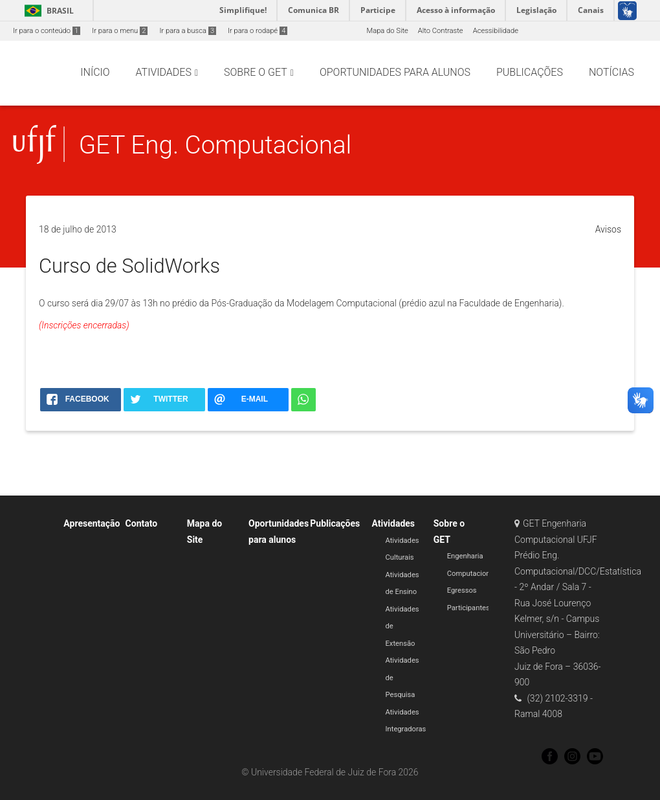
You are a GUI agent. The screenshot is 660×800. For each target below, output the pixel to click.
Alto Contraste (440, 31)
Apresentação (91, 523)
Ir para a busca (187, 31)
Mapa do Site (387, 31)
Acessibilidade (495, 31)
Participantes (468, 608)
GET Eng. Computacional (215, 144)
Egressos (462, 590)
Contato (142, 523)
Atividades (393, 523)
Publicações (335, 523)
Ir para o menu (120, 31)
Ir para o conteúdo (46, 31)
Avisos (608, 229)
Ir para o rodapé (257, 31)
